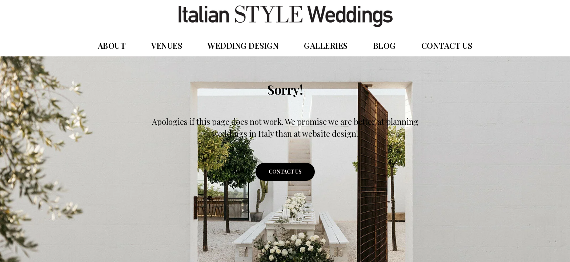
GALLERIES (326, 45)
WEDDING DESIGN (243, 45)
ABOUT (112, 45)
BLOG (384, 45)
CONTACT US (447, 45)
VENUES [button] (166, 45)
